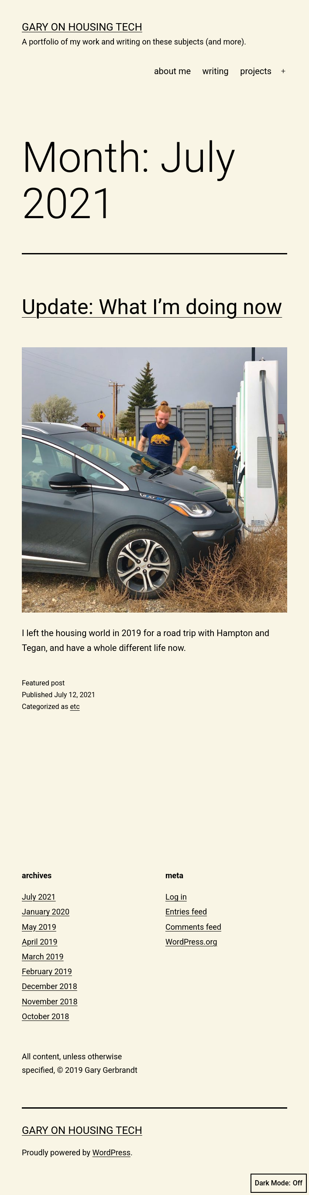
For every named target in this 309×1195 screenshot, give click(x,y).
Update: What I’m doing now (152, 306)
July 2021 (39, 896)
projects (255, 71)
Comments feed (193, 926)
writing (216, 71)
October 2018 (45, 1016)
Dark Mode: (278, 1183)
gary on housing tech (82, 27)
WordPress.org (191, 941)
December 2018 (49, 986)
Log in (176, 896)
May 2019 (39, 926)
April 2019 (40, 941)
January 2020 (45, 911)
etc (74, 706)
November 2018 (50, 1001)
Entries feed (186, 911)
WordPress (111, 1152)
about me (172, 71)
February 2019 (47, 971)
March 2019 (43, 956)
